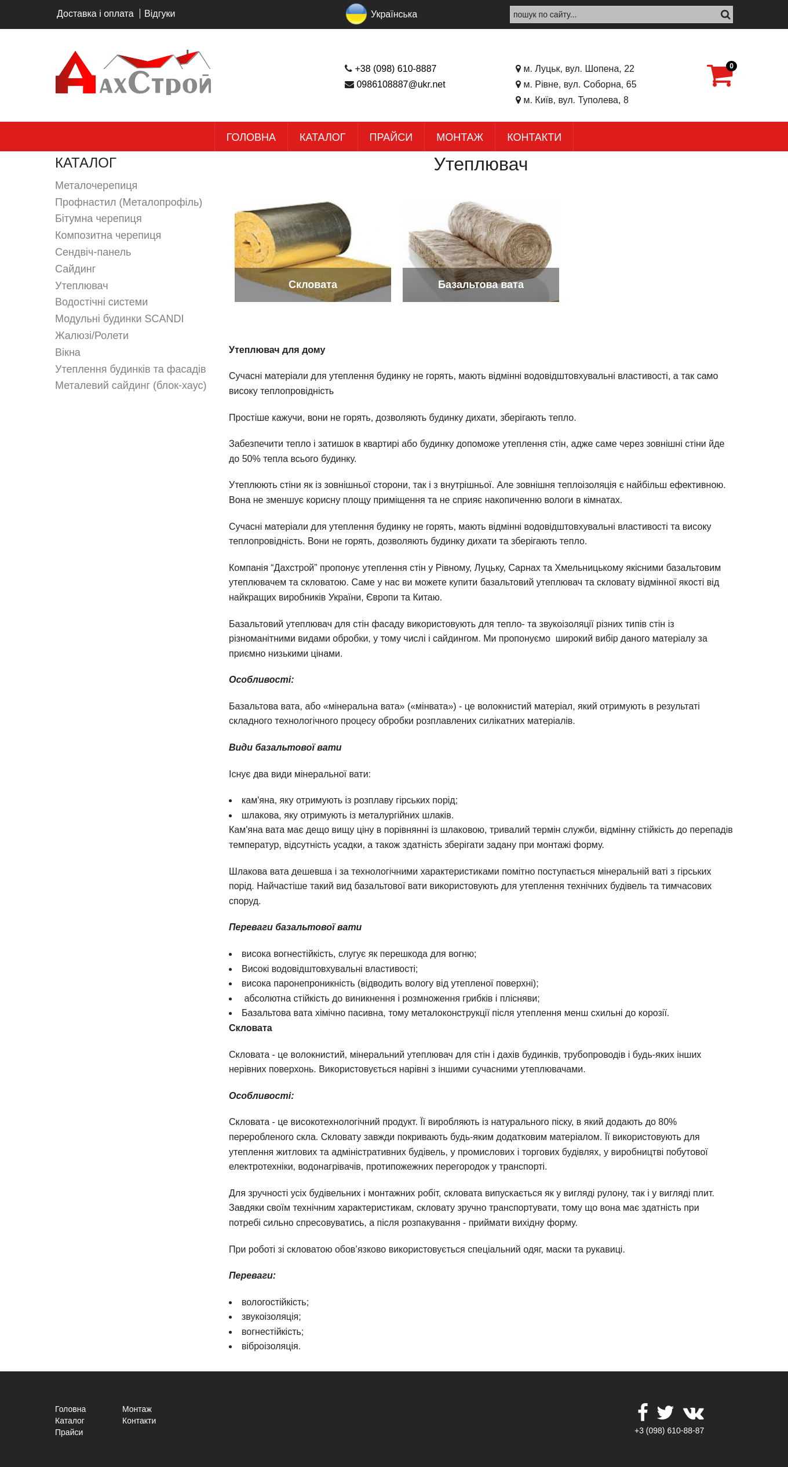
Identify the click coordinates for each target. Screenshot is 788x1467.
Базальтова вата (481, 284)
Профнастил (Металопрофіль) (128, 202)
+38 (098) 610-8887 (395, 69)
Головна (251, 137)
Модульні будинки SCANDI (119, 319)
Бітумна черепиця (98, 218)
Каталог (322, 137)
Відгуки (159, 14)
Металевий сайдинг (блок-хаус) (130, 385)
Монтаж (459, 137)
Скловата (313, 284)
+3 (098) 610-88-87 (669, 1430)
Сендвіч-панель (93, 252)
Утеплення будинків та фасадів (130, 369)
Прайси (391, 137)
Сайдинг (75, 269)
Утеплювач (81, 286)
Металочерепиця (96, 185)
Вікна (68, 352)
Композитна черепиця (108, 235)
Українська (394, 14)
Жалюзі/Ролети (92, 335)
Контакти (534, 137)
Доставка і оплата (95, 14)
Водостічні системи (101, 302)
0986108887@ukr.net (400, 84)
